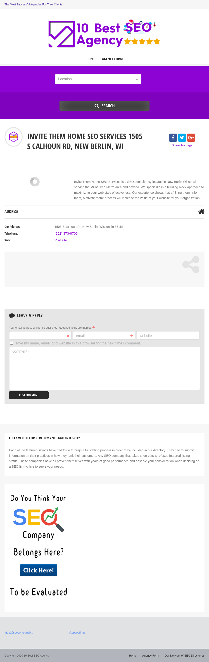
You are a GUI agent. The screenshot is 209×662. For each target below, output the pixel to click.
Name (40, 336)
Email (104, 336)
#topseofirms (77, 632)
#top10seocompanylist (18, 632)
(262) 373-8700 (65, 233)
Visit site (60, 240)
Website (146, 336)
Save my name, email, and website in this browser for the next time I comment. (78, 343)
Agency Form (112, 59)
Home (90, 59)
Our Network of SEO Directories (185, 655)
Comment (20, 351)
